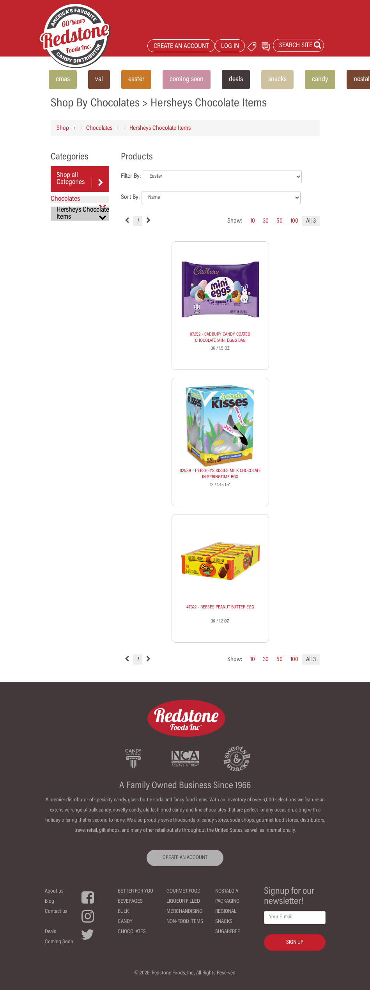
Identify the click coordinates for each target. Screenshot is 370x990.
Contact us (56, 911)
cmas (63, 79)
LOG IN (230, 46)
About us (54, 891)
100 (294, 221)
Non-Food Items (184, 922)
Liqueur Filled (183, 901)
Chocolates (99, 128)
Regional (225, 911)
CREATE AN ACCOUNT (181, 46)
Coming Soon (59, 942)
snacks (277, 79)
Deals (50, 932)
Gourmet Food (183, 891)
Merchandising (184, 911)
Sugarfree (227, 932)
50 (279, 221)
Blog (49, 901)
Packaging (227, 901)
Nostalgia (226, 891)
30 (266, 221)
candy (320, 79)
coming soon (187, 79)
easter (136, 79)
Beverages (130, 901)
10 (252, 221)
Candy (125, 922)
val (99, 79)
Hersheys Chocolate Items (160, 128)
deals (236, 79)
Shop (63, 128)
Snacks (223, 922)
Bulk (123, 911)
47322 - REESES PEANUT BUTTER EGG (220, 607)
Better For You (135, 891)
